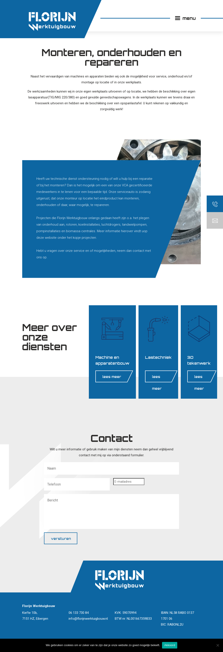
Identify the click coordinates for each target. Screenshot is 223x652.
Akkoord (169, 645)
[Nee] (217, 645)
